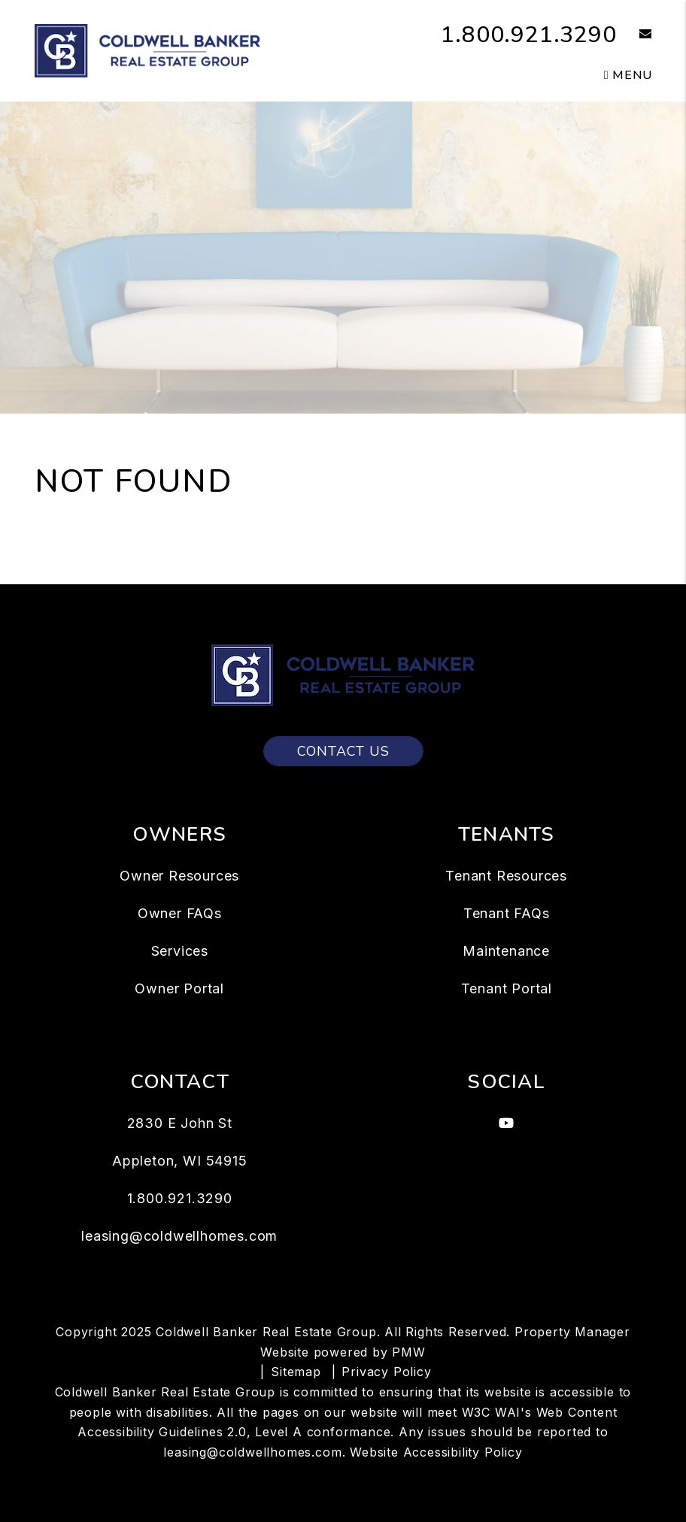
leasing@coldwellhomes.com (179, 1236)
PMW (408, 1352)
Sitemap (296, 1371)
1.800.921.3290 (528, 35)
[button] (634, 35)
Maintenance (506, 951)
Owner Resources (179, 876)
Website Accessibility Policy (436, 1452)
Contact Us (343, 751)
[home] (147, 49)
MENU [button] (628, 75)
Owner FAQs (180, 913)
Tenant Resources (506, 876)
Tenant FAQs (506, 913)
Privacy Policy (386, 1371)
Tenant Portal (506, 988)
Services (179, 951)
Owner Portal (179, 988)
